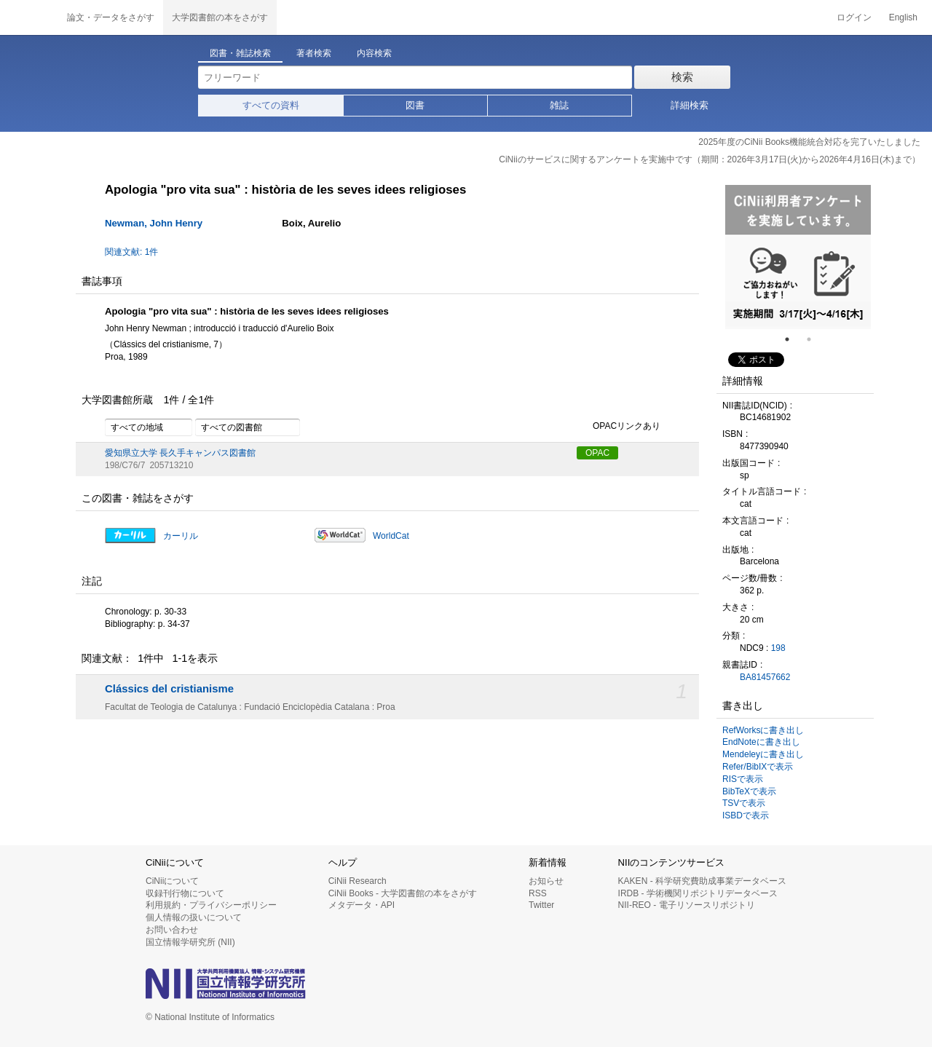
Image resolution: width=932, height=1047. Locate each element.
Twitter (541, 905)
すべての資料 (270, 105)
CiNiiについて (172, 881)
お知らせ (546, 881)
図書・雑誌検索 (240, 53)
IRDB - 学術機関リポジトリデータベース (698, 893)
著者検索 (313, 53)
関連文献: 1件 (131, 252)
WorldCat (391, 536)
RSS (538, 893)
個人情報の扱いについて (194, 917)
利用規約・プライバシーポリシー (211, 905)
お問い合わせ (172, 930)
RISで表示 (742, 779)
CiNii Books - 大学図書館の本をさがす (403, 893)
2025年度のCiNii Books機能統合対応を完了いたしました (809, 142)
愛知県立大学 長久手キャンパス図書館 (180, 453)
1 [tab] (793, 339)
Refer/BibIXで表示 (757, 767)
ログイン (854, 17)
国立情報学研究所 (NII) (190, 942)
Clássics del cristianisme (169, 689)
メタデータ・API (361, 905)
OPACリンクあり (618, 426)
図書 (415, 105)
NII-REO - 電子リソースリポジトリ (686, 905)
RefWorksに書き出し (763, 730)
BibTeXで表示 (749, 791)
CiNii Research (357, 881)
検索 (682, 77)
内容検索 (374, 53)
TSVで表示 (743, 803)
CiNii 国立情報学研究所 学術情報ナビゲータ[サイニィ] (29, 17)
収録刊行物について (185, 893)
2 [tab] (814, 339)
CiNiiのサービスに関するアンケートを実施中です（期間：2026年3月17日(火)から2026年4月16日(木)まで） (709, 159)
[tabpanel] (798, 257)
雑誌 (559, 105)
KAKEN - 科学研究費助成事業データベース (702, 881)
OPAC (597, 453)
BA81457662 (765, 677)
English (903, 17)
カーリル (180, 536)
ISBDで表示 (745, 815)
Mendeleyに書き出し (763, 754)
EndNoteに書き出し (761, 742)
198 (778, 648)
